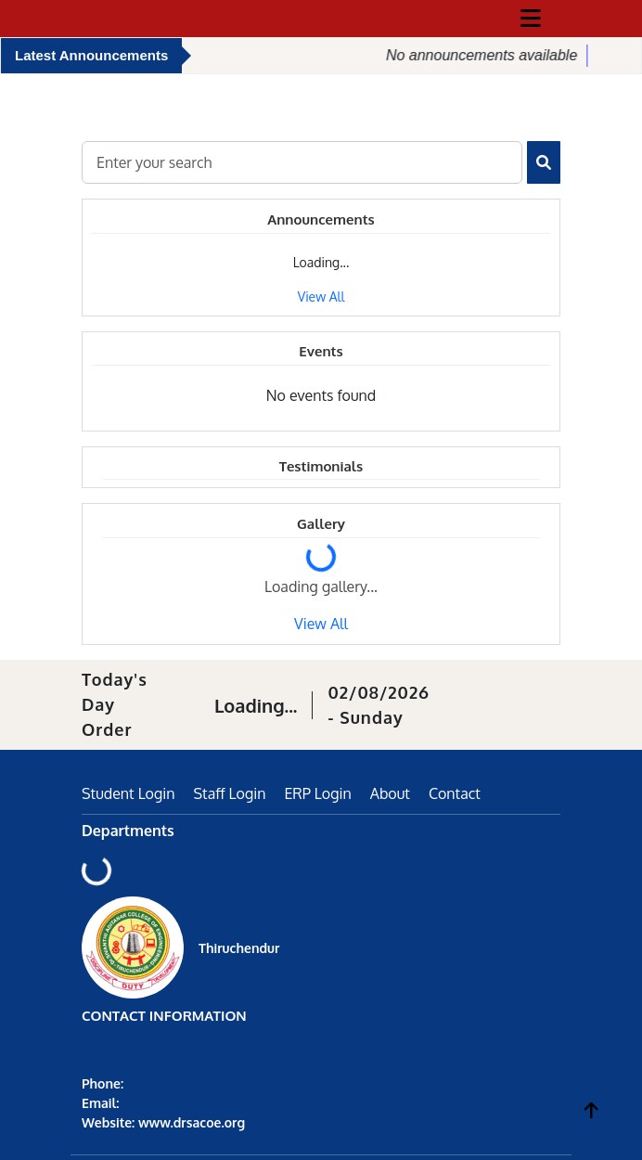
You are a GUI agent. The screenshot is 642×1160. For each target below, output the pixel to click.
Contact (455, 793)
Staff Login (230, 793)
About (390, 793)
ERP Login (317, 793)
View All (321, 296)
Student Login (128, 793)
